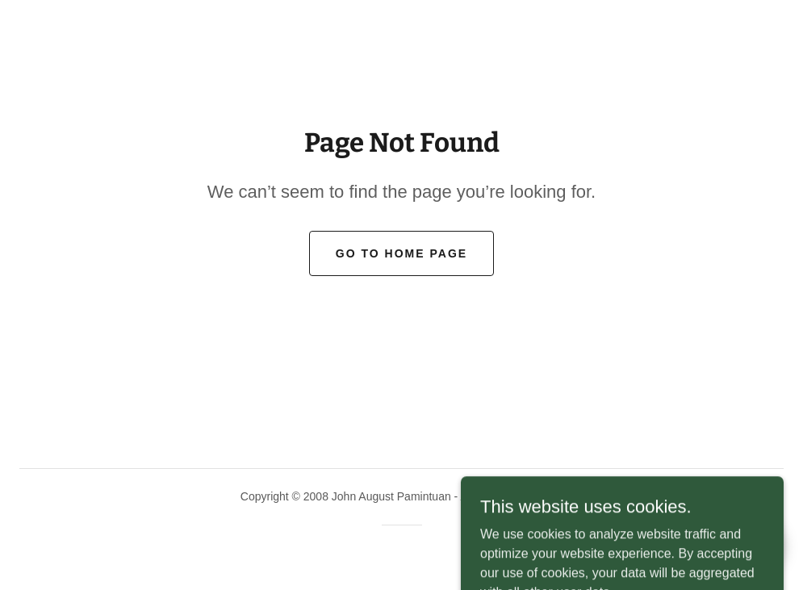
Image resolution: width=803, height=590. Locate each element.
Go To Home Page (401, 253)
